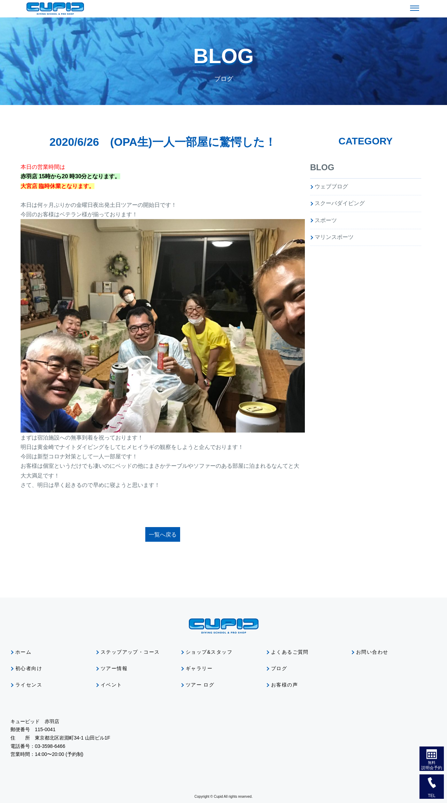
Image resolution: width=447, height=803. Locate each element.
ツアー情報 (114, 668)
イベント (111, 685)
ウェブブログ (331, 186)
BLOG (322, 167)
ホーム (23, 652)
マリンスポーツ (334, 237)
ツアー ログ (200, 685)
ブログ (279, 668)
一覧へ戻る (163, 535)
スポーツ (326, 220)
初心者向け (28, 668)
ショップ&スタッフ (209, 652)
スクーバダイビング (340, 203)
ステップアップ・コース (130, 652)
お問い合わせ (372, 652)
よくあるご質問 (290, 652)
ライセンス (28, 685)
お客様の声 (284, 685)
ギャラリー (199, 668)
